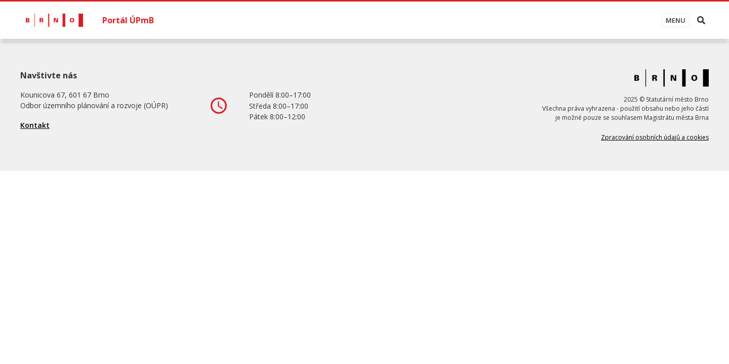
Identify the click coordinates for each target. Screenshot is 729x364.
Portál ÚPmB (128, 20)
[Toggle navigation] (676, 20)
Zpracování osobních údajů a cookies (655, 137)
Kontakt (35, 125)
